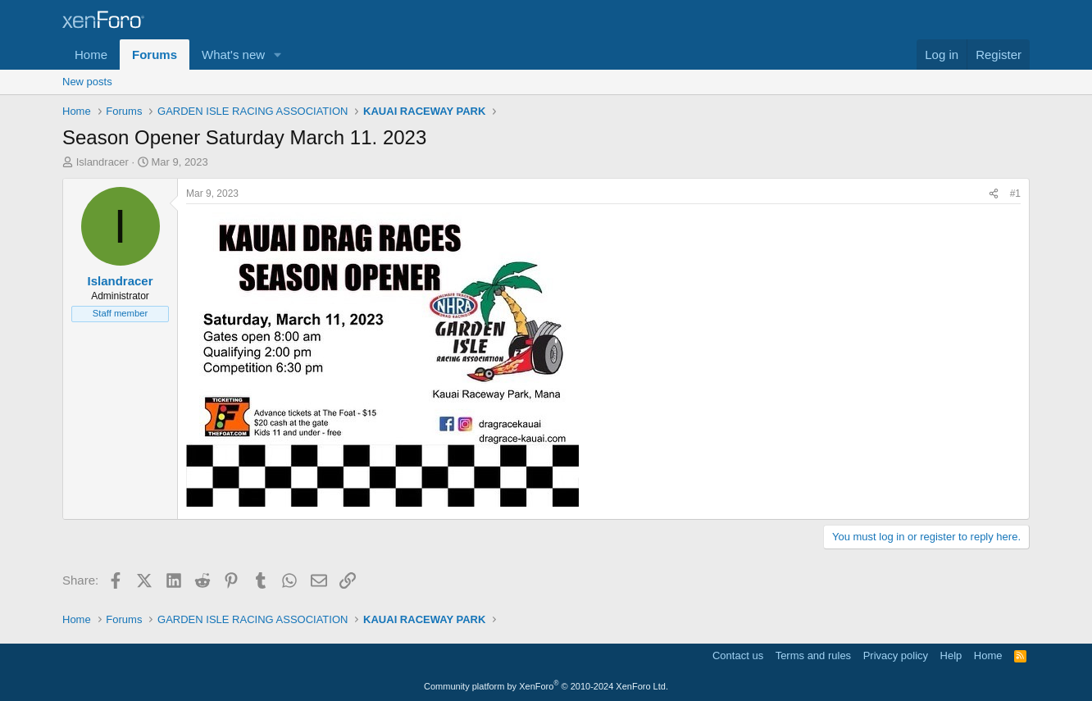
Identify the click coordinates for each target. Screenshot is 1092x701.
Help (951, 655)
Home (91, 54)
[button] (277, 54)
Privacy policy (895, 655)
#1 (1015, 193)
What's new (233, 54)
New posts (87, 81)
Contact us (737, 655)
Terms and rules (813, 655)
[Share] (993, 193)
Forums (154, 54)
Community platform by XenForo (546, 686)
